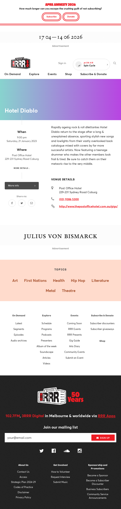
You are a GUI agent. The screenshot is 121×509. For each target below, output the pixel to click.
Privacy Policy (23, 497)
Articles (47, 357)
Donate (71, 16)
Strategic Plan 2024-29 (23, 482)
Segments (18, 329)
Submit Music (60, 482)
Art (15, 280)
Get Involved (60, 465)
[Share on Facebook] (12, 203)
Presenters (46, 340)
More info (21, 185)
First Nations (35, 280)
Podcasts (47, 334)
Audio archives (19, 340)
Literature (100, 280)
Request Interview (60, 476)
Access (23, 476)
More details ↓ (22, 168)
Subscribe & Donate (102, 315)
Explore (46, 315)
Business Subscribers (97, 489)
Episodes (19, 334)
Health (59, 280)
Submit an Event (74, 357)
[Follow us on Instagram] (80, 451)
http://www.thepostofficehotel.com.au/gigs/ (88, 206)
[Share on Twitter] (21, 203)
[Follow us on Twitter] (41, 451)
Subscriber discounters (102, 323)
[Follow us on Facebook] (54, 451)
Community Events (74, 351)
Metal (51, 290)
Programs (46, 329)
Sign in (62, 63)
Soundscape (46, 351)
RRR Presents (74, 334)
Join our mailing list (60, 427)
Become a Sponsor (97, 475)
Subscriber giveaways (102, 329)
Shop (102, 341)
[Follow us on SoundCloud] (67, 451)
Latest (18, 323)
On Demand (18, 315)
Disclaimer (23, 492)
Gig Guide (74, 340)
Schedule (47, 323)
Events (74, 315)
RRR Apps (106, 415)
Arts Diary (74, 346)
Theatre (68, 290)
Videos (46, 363)
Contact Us (23, 471)
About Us (23, 465)
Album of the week (47, 346)
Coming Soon (74, 323)
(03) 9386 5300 (69, 199)
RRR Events (74, 329)
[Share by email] (31, 203)
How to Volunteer (60, 471)
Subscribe (51, 16)
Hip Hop (78, 280)
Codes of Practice (23, 487)
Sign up (102, 437)
